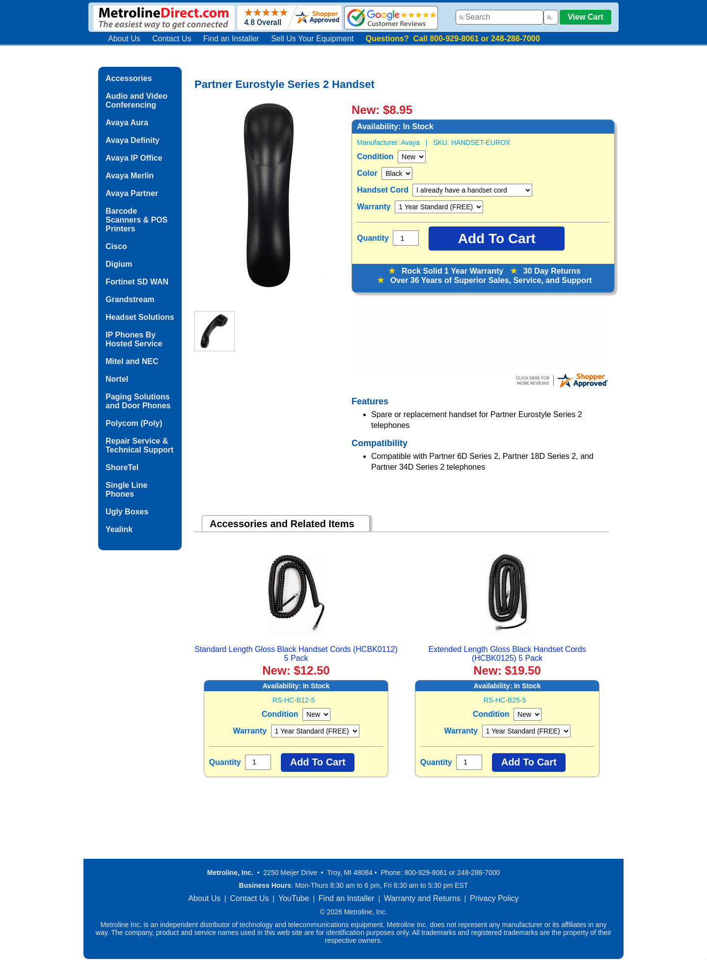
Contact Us (171, 38)
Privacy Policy (494, 898)
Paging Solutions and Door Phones (138, 401)
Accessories (129, 78)
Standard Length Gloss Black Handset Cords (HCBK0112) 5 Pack (296, 653)
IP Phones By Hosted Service (134, 339)
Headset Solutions (140, 317)
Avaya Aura (127, 122)
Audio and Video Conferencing (136, 100)
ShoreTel (122, 467)
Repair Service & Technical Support (139, 445)
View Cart (585, 17)
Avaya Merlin (130, 175)
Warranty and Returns (422, 898)
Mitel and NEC (132, 361)
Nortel (117, 379)
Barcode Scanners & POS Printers (136, 220)
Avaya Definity (133, 140)
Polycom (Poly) (134, 423)
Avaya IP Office (134, 158)
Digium (119, 264)
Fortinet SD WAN (137, 282)
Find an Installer (231, 38)
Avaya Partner (132, 193)
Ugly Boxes (127, 512)
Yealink (119, 529)
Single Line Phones (126, 489)
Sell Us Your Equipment (312, 38)
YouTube (293, 898)
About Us (124, 38)
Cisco (116, 246)
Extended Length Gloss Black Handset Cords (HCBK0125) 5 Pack (507, 653)
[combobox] (500, 17)
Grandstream (130, 299)
